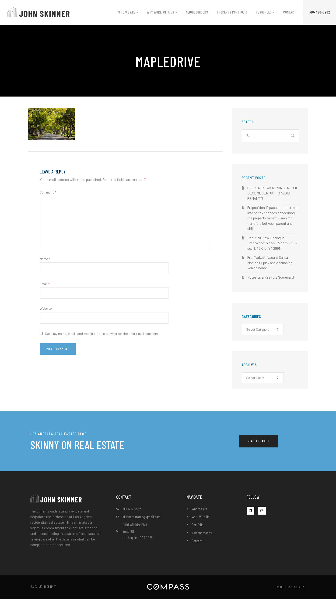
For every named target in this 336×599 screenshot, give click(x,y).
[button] (319, 12)
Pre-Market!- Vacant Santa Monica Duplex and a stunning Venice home (269, 262)
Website (46, 308)
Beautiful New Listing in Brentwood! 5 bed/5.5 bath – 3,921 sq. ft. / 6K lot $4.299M (272, 243)
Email (44, 284)
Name (45, 259)
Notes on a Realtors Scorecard (270, 277)
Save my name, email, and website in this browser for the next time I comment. (102, 334)
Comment (48, 192)
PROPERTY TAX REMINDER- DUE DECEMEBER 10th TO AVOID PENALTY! (272, 193)
